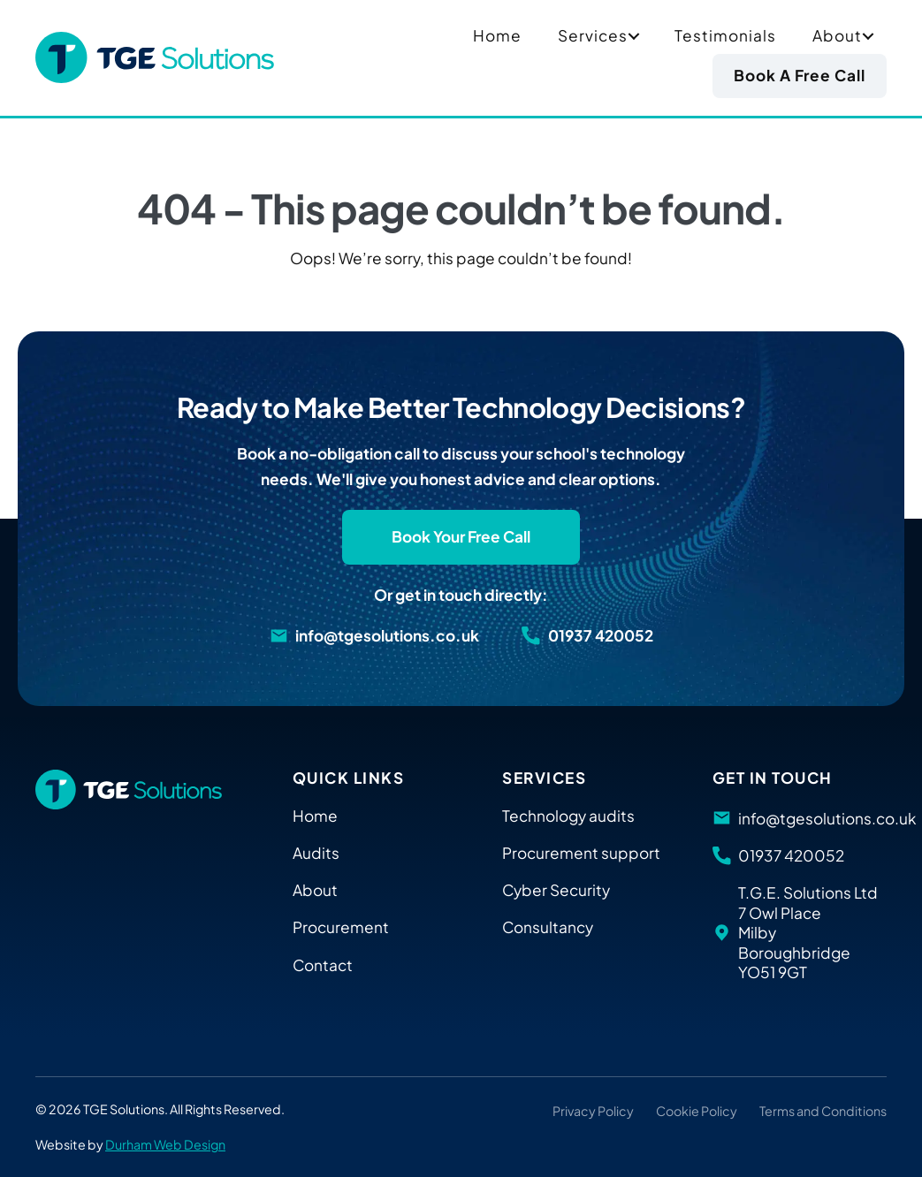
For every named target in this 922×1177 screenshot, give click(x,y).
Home (497, 35)
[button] (633, 36)
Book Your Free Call (461, 536)
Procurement (341, 927)
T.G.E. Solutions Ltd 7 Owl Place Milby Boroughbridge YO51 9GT (808, 932)
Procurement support (581, 852)
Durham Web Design (165, 1144)
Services (593, 35)
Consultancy (547, 927)
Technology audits (568, 815)
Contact (323, 965)
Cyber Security (556, 890)
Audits (316, 852)
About (837, 35)
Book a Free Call (799, 75)
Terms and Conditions (823, 1111)
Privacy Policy (593, 1111)
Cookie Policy (696, 1111)
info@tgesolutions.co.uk (387, 635)
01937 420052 (600, 635)
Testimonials (725, 35)
